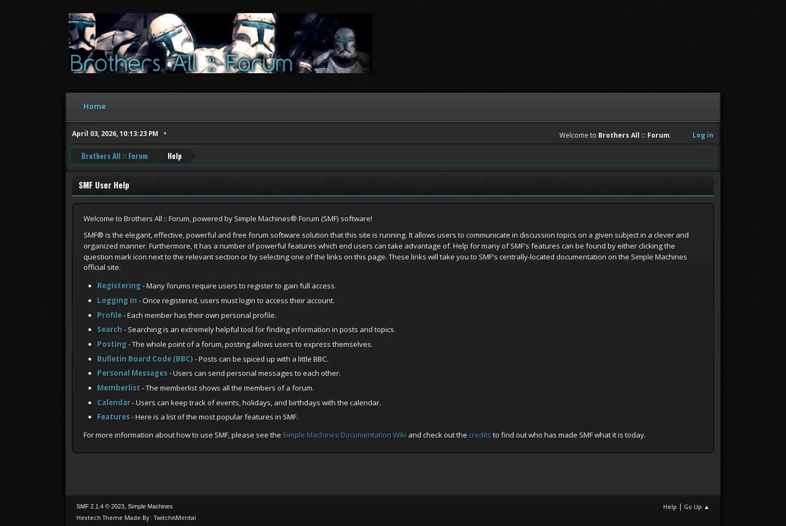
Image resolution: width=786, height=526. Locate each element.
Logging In (117, 298)
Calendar (113, 400)
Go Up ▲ (697, 504)
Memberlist (118, 385)
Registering (119, 283)
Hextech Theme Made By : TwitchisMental (136, 515)
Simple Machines (150, 503)
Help (670, 504)
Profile (109, 312)
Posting (112, 341)
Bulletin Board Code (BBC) (145, 356)
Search (109, 327)
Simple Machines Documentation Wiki (345, 432)
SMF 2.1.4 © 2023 (100, 503)
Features (113, 414)
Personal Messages (132, 370)
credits (480, 432)
